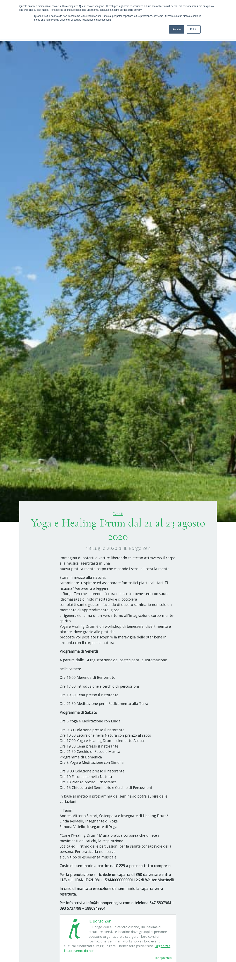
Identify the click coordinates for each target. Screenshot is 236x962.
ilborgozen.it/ (163, 958)
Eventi (118, 513)
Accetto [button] (176, 29)
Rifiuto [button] (193, 29)
